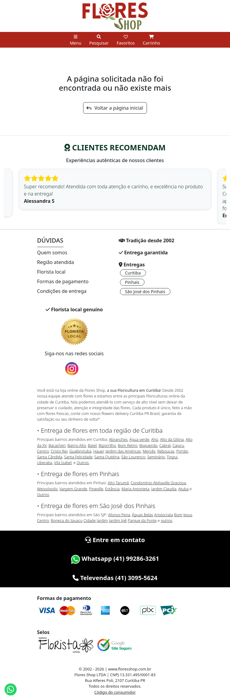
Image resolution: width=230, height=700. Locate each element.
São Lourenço (133, 457)
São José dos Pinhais (145, 291)
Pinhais (132, 282)
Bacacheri (57, 445)
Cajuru (178, 445)
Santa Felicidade (78, 457)
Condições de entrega (62, 291)
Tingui (172, 457)
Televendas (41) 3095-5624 (115, 578)
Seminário (156, 457)
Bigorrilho (107, 445)
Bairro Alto (76, 445)
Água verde (139, 439)
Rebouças (166, 451)
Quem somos (52, 252)
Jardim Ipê (118, 520)
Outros (83, 462)
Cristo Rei (59, 451)
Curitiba (133, 273)
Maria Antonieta (135, 488)
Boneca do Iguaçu (67, 520)
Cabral (164, 445)
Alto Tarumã (118, 482)
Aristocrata (163, 514)
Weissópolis (47, 488)
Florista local (51, 271)
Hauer (98, 451)
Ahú (154, 439)
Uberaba (44, 462)
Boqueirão (148, 445)
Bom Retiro (128, 445)
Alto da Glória (171, 439)
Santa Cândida (50, 457)
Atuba (183, 488)
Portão (182, 451)
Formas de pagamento (63, 281)
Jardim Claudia (163, 488)
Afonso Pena (119, 514)
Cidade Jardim (95, 520)
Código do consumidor (115, 692)
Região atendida (55, 262)
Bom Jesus (183, 514)
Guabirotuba (80, 451)
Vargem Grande (73, 488)
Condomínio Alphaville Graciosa (158, 482)
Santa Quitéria (106, 457)
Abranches (118, 439)
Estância (112, 488)
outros (166, 520)
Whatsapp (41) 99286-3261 (115, 558)
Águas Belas (142, 514)
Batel (92, 445)
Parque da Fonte (142, 520)
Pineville (96, 488)
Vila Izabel (63, 462)
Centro (43, 451)
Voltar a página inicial (114, 108)
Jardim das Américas (123, 451)
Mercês (149, 451)
